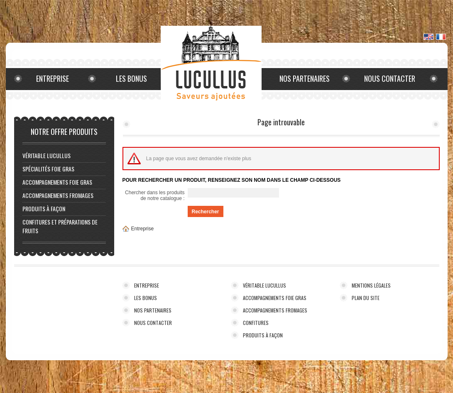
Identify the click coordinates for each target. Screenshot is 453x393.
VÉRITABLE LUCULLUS (46, 155)
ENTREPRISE (146, 285)
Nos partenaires (304, 78)
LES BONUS (145, 297)
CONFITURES (256, 322)
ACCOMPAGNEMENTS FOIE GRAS (57, 182)
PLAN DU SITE (366, 297)
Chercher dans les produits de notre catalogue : (154, 195)
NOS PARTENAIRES (152, 310)
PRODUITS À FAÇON (43, 208)
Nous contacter (389, 78)
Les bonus (131, 78)
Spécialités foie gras (48, 168)
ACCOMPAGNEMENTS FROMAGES (57, 195)
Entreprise (52, 78)
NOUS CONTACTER (153, 322)
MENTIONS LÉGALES (371, 285)
